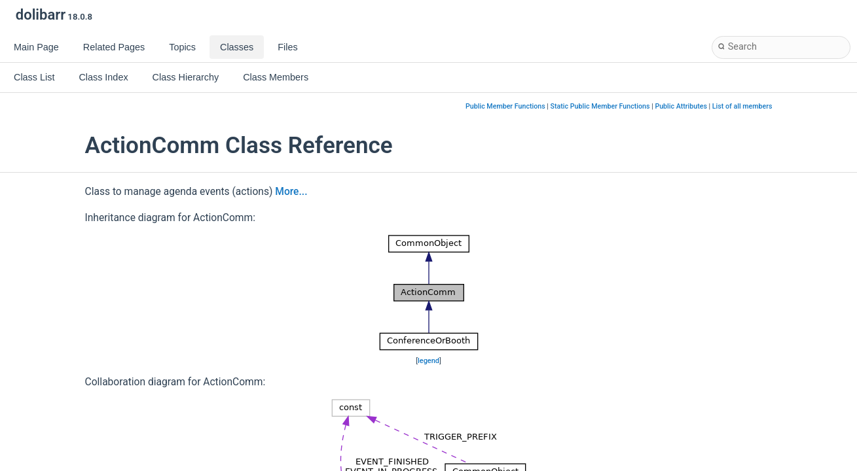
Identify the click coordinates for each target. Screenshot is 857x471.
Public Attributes (681, 106)
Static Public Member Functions (600, 106)
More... (291, 192)
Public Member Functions (505, 106)
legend (428, 361)
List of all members (742, 106)
